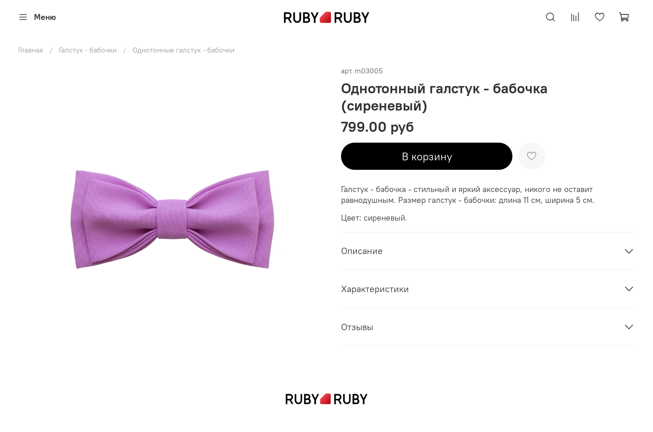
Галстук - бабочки (88, 49)
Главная (30, 49)
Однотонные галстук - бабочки (183, 49)
